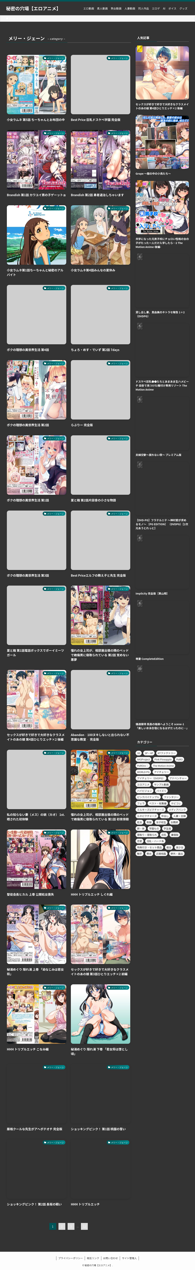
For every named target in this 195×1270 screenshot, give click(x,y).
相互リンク (93, 1258)
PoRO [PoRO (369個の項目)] (179, 759)
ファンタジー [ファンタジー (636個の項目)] (171, 797)
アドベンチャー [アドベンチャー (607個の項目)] (178, 778)
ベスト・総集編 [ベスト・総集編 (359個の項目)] (157, 803)
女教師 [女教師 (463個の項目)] (174, 822)
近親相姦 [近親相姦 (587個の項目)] (161, 853)
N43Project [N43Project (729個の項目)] (143, 759)
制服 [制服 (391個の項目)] (149, 822)
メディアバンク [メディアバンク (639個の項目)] (177, 809)
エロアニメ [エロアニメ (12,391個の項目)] (143, 784)
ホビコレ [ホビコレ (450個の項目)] (176, 803)
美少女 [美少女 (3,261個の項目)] (179, 847)
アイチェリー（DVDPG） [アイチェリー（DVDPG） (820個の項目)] (151, 778)
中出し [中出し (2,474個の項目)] (165, 816)
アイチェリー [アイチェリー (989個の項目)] (161, 772)
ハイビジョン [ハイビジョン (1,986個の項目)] (144, 791)
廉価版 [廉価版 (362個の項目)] (174, 835)
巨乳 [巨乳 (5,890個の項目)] (163, 835)
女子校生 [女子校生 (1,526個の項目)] (161, 822)
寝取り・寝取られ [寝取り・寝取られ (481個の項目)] (147, 835)
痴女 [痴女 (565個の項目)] (168, 847)
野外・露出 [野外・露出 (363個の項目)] (177, 853)
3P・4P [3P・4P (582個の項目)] (149, 753)
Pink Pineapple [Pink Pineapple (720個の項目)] (163, 759)
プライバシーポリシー (70, 1258)
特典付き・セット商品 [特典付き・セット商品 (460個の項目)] (149, 847)
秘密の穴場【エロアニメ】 (33, 8)
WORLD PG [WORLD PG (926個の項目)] (143, 772)
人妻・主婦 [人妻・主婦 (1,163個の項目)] (179, 816)
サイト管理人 (129, 1258)
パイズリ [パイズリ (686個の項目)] (161, 791)
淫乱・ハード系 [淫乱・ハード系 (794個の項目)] (155, 841)
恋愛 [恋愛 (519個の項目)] (139, 841)
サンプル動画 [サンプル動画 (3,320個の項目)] (161, 784)
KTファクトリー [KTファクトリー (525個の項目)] (167, 753)
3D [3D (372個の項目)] (138, 753)
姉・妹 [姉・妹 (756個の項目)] (141, 828)
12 (84, 1226)
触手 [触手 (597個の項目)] (139, 853)
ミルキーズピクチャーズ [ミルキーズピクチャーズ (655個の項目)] (150, 809)
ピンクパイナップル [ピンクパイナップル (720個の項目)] (148, 797)
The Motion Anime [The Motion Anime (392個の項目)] (163, 765)
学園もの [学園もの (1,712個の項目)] (154, 828)
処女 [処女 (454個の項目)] (139, 822)
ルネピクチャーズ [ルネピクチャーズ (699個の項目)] (147, 816)
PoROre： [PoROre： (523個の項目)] (142, 765)
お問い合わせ (110, 1258)
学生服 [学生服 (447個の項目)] (167, 828)
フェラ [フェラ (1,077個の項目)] (141, 803)
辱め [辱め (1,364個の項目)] (149, 853)
